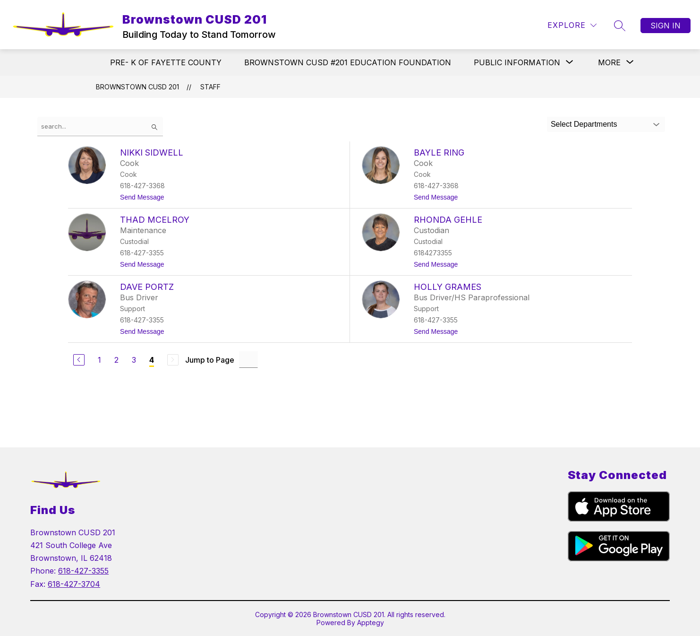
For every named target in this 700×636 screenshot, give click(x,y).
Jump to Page (209, 360)
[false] (100, 126)
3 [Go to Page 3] (134, 360)
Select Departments (584, 124)
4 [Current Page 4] (151, 360)
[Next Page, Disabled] (173, 360)
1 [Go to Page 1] (99, 360)
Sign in (665, 25)
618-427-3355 (83, 570)
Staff (210, 87)
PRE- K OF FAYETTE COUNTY (166, 62)
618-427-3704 (74, 584)
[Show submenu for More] (609, 62)
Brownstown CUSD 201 (137, 87)
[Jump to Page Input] (248, 359)
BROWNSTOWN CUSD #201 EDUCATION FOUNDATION (347, 62)
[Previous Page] (79, 360)
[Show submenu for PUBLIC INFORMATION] (517, 62)
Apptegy (370, 623)
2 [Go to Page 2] (116, 360)
